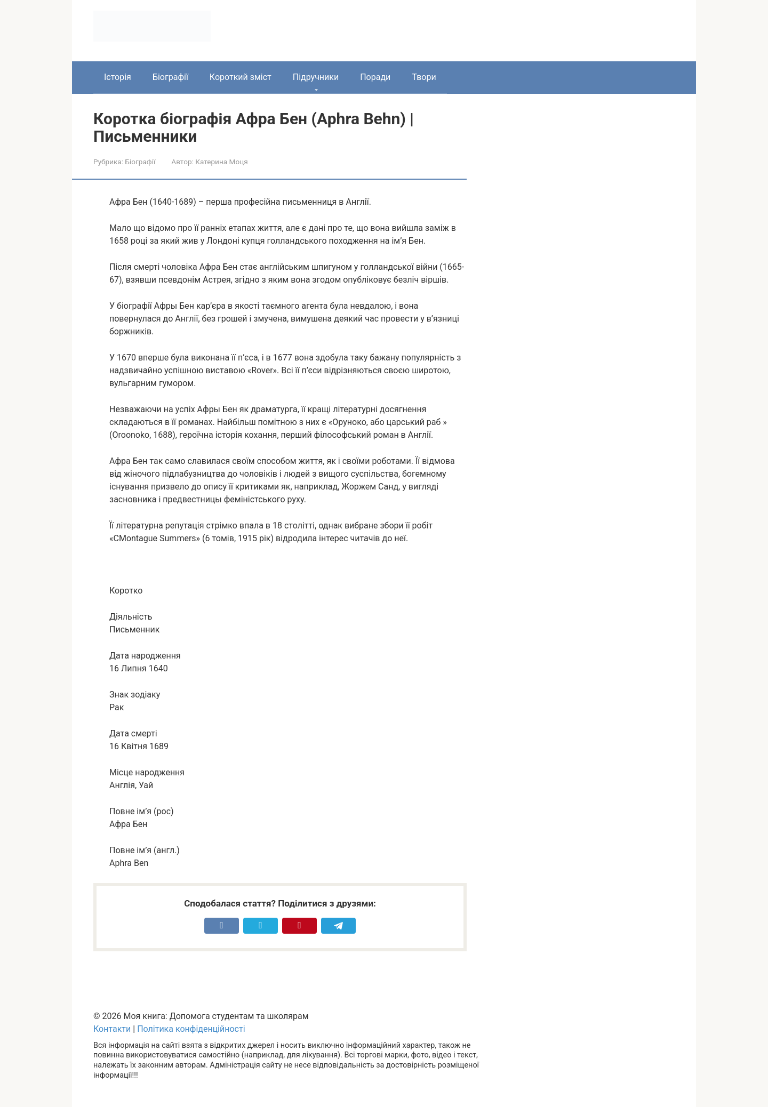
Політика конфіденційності (191, 1029)
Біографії (170, 77)
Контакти (112, 1029)
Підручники (316, 77)
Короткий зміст (240, 77)
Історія (117, 77)
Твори (424, 77)
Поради (375, 77)
